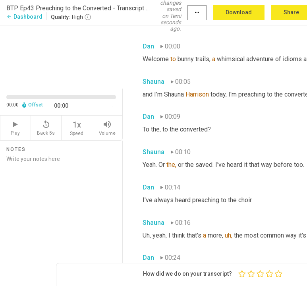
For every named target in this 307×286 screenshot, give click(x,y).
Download (239, 12)
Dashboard (24, 17)
